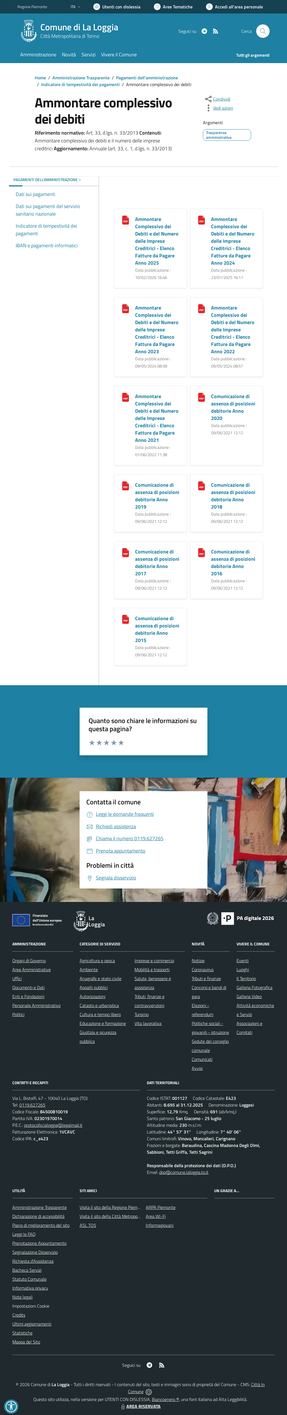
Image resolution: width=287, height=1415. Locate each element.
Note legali (22, 1297)
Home (40, 77)
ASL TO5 (88, 1225)
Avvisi (197, 1068)
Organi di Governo (29, 960)
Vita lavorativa (148, 1023)
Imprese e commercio (154, 960)
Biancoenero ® (165, 1399)
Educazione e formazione (103, 1023)
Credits (18, 1315)
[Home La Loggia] (71, 31)
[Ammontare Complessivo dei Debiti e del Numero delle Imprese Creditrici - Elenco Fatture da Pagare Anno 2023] (125, 308)
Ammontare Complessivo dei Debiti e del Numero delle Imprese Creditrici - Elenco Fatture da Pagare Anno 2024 (232, 241)
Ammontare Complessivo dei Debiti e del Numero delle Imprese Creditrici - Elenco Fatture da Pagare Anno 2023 (157, 329)
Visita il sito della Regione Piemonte (113, 1207)
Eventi (243, 960)
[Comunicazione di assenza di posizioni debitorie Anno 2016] (201, 552)
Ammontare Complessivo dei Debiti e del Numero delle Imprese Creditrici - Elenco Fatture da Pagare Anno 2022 (232, 329)
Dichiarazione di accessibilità (38, 1216)
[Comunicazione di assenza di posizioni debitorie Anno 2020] (201, 397)
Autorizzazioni (92, 996)
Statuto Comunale (29, 1279)
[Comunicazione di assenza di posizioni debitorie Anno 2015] (125, 619)
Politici (18, 1014)
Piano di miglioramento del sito (41, 1225)
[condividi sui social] (217, 98)
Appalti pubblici (94, 987)
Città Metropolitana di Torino (69, 36)
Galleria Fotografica (254, 987)
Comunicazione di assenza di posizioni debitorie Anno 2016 (233, 562)
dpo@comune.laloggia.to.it (184, 1172)
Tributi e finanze (206, 978)
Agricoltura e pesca (97, 960)
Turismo (142, 1014)
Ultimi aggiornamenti (31, 1324)
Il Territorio (246, 978)
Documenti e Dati (28, 987)
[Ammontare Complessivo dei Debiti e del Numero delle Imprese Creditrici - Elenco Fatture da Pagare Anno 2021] (125, 397)
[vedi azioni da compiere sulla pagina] (218, 107)
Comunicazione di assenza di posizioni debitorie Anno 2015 (157, 629)
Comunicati (202, 1059)
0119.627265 (32, 1105)
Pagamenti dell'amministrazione (147, 77)
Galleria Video (249, 996)
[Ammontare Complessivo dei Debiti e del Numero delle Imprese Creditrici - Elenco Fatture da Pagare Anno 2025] (125, 219)
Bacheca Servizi (26, 1270)
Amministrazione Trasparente (81, 77)
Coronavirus (203, 969)
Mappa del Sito (26, 1341)
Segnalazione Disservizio (35, 1252)
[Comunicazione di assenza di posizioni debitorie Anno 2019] (125, 485)
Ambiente (89, 969)
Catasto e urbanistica (99, 1005)
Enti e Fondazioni (28, 996)
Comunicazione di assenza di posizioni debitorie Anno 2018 (233, 496)
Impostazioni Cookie (30, 1306)
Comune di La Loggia (79, 27)
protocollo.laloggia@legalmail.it (53, 1125)
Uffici (17, 978)
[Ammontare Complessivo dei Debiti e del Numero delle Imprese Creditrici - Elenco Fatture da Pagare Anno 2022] (201, 308)
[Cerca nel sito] (263, 31)
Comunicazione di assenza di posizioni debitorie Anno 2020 (233, 407)
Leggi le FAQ (24, 1234)
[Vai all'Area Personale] (234, 6)
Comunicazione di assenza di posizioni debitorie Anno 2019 (157, 496)
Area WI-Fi (156, 1216)
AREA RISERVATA (140, 1406)
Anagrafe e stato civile (100, 978)
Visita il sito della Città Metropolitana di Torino (122, 1216)
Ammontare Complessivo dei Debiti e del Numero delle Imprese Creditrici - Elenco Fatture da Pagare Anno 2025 (157, 241)
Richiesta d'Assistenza (33, 1261)
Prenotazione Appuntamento (39, 1243)
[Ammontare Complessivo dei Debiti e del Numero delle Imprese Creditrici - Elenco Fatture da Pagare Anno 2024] (201, 219)
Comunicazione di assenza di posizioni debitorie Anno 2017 (157, 562)
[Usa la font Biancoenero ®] (117, 6)
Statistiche (22, 1332)
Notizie (198, 960)
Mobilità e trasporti (152, 969)
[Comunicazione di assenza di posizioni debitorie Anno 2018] (201, 485)
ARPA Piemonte (160, 1207)
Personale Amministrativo (36, 1005)
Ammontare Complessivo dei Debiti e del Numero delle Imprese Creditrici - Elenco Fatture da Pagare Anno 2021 (157, 418)
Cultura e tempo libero (100, 1014)
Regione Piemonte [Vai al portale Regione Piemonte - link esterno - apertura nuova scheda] (32, 7)
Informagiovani (159, 1225)
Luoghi (243, 969)
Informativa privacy (30, 1288)
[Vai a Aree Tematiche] (173, 6)
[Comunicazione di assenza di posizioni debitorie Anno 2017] (125, 552)
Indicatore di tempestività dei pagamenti (80, 84)
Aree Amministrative (31, 969)
